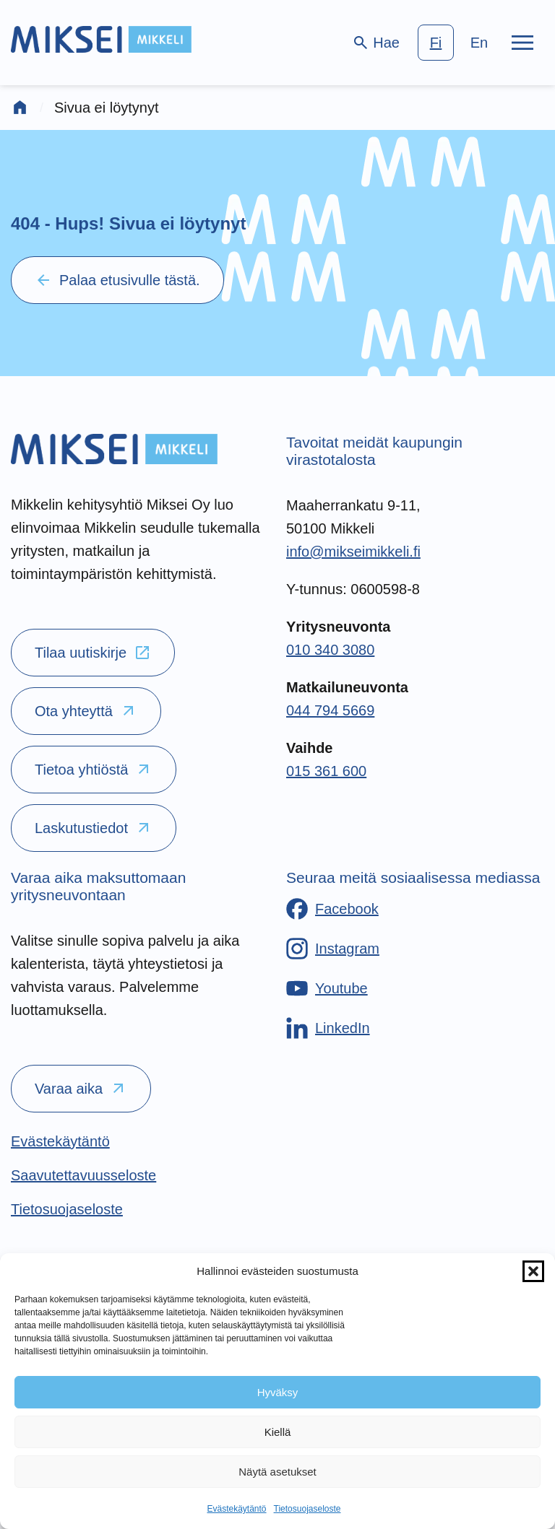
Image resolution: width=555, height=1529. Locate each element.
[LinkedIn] (328, 1028)
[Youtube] (327, 988)
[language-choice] (457, 43)
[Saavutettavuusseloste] (83, 1175)
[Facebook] (332, 908)
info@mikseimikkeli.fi (353, 551)
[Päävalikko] (522, 42)
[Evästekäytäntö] (60, 1141)
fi (436, 43)
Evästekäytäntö (236, 1509)
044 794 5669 (330, 710)
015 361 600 (326, 771)
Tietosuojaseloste (307, 1509)
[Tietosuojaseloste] (67, 1209)
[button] (533, 1271)
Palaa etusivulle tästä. (117, 280)
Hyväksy (277, 1392)
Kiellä (277, 1432)
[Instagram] (332, 948)
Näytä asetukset (277, 1471)
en (479, 43)
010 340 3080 (330, 650)
